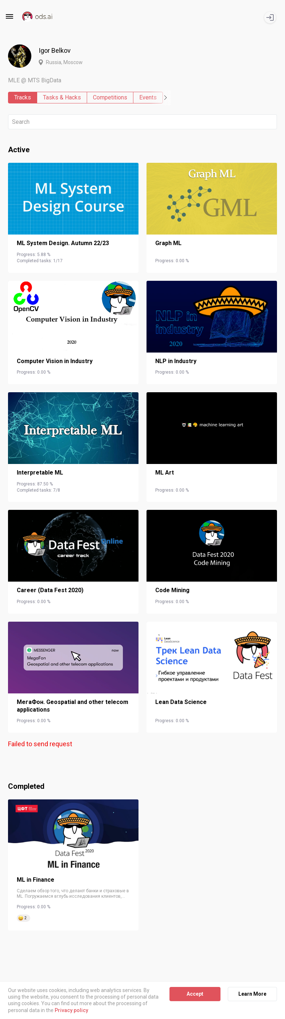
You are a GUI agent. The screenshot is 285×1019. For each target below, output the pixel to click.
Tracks (22, 97)
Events (148, 97)
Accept (195, 994)
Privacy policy (71, 1010)
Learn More (252, 994)
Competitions (110, 97)
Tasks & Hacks (62, 97)
